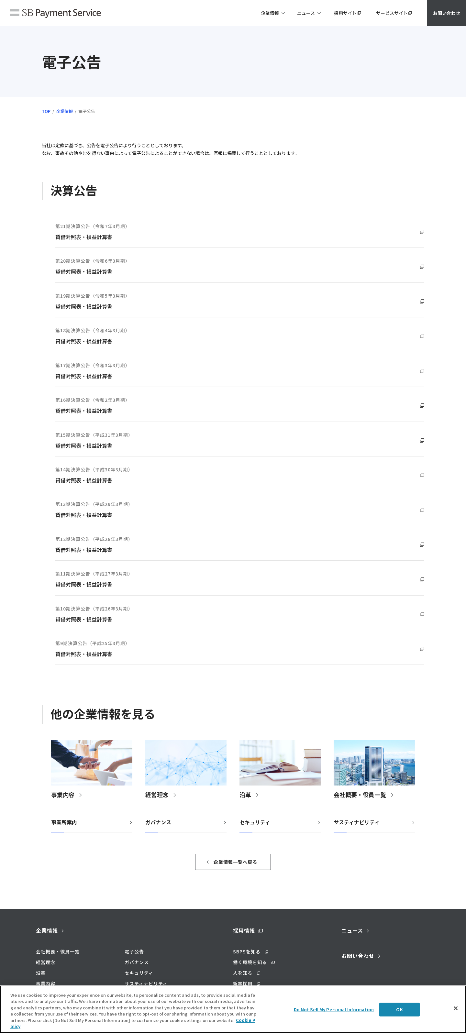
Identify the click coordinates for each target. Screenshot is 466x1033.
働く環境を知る (250, 962)
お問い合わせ (446, 13)
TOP (46, 111)
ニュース (352, 930)
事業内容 (45, 983)
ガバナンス (158, 822)
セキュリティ (254, 822)
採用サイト (345, 13)
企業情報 (64, 111)
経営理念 (45, 962)
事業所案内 (64, 822)
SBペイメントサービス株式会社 (55, 14)
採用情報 (244, 930)
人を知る (242, 973)
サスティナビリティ (357, 822)
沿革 (41, 973)
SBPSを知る (247, 951)
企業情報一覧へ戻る (235, 862)
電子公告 (134, 951)
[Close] (456, 1022)
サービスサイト (392, 13)
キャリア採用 (247, 994)
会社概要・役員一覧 (58, 951)
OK (399, 1023)
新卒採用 (242, 983)
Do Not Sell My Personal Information (334, 1023)
